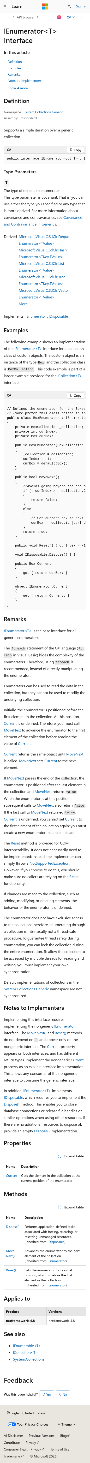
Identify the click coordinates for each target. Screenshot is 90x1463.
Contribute (12, 1442)
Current (10, 723)
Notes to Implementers (25, 80)
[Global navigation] (5, 6)
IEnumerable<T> (27, 1345)
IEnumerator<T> (28, 348)
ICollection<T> (69, 375)
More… (24, 303)
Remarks (14, 74)
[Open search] (69, 6)
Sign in (81, 6)
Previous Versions (41, 1435)
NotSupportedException (49, 863)
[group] (45, 159)
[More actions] (82, 17)
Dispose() (11, 1103)
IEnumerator (35, 316)
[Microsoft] (45, 6)
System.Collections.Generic (43, 112)
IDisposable (58, 316)
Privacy (30, 1442)
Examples (14, 68)
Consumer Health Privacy (22, 1449)
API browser (26, 17)
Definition (15, 61)
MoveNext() (37, 1032)
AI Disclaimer (13, 1435)
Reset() (60, 1032)
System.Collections (28, 1359)
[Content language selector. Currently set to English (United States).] (26, 1413)
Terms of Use (59, 1449)
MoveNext (12, 729)
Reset (15, 842)
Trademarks (12, 1456)
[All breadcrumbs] (8, 17)
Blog (63, 1435)
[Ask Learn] (59, 17)
